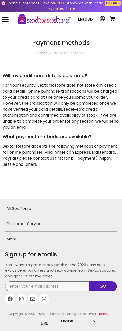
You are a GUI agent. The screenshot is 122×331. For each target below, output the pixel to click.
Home (42, 53)
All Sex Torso (18, 208)
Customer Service (24, 224)
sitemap (103, 314)
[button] (5, 19)
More (11, 239)
